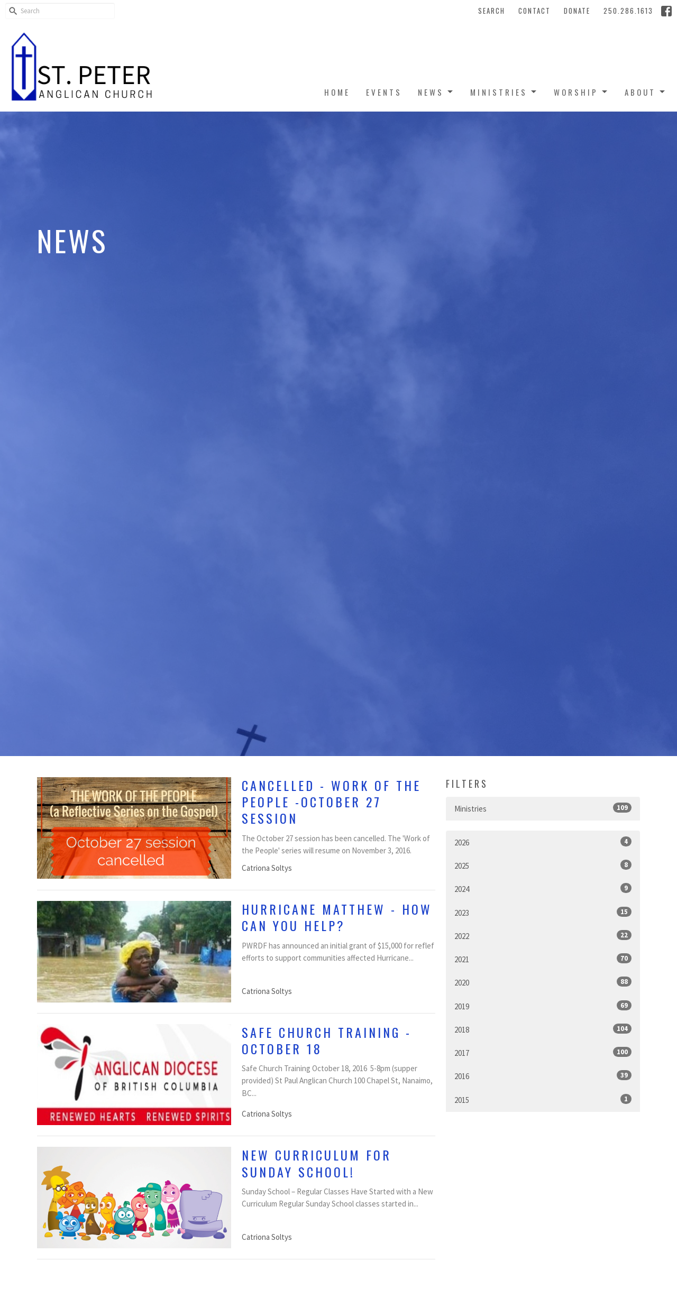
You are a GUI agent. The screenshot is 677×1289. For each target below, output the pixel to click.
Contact (534, 10)
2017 (543, 1052)
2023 (543, 912)
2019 (543, 1005)
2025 (543, 865)
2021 (543, 958)
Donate (577, 10)
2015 (543, 1099)
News (436, 92)
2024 (543, 888)
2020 (543, 982)
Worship (581, 92)
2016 (543, 1075)
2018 (543, 1029)
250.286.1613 (628, 10)
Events (384, 92)
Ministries (504, 92)
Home (337, 92)
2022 (543, 935)
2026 (543, 842)
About (645, 92)
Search (491, 10)
